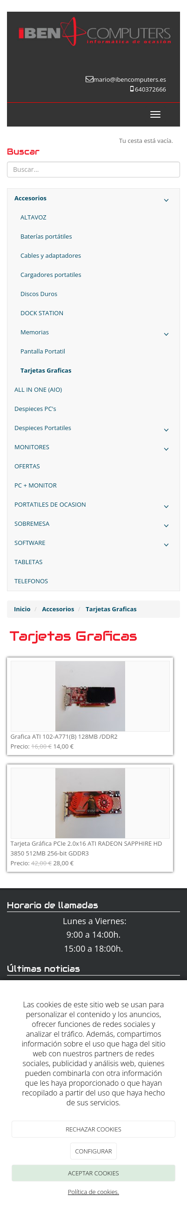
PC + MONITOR (35, 485)
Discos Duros (38, 294)
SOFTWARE (93, 545)
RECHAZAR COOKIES (93, 1129)
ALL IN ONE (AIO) (38, 389)
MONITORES (93, 449)
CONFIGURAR (93, 1151)
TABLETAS (28, 562)
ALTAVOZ (33, 217)
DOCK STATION (41, 313)
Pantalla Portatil (42, 351)
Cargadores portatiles (50, 274)
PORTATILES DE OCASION (93, 507)
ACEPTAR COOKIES (93, 1173)
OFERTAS (27, 466)
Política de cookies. (93, 1192)
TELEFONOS (31, 581)
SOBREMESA (93, 526)
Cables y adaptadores (50, 255)
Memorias (96, 334)
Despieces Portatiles (93, 430)
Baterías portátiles (46, 236)
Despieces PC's (35, 408)
